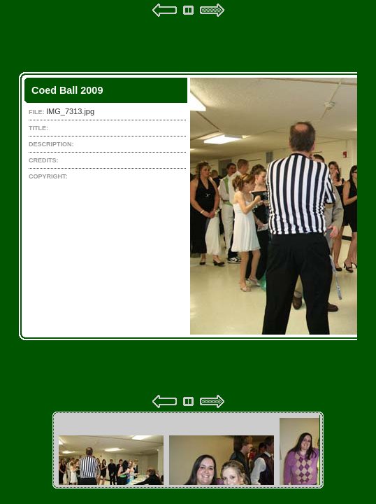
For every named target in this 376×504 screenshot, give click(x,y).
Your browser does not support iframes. (188, 205)
